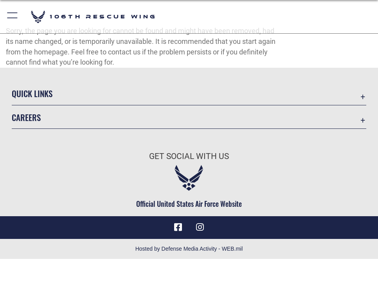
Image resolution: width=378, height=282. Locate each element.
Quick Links (32, 93)
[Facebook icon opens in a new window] (178, 227)
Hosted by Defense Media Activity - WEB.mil (189, 249)
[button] (12, 16)
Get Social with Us (189, 156)
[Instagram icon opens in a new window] (200, 227)
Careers (26, 117)
